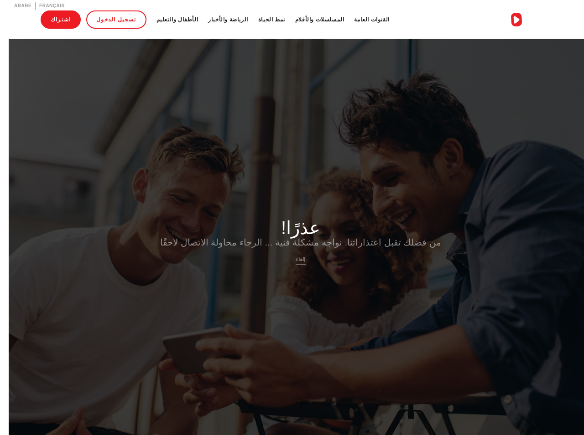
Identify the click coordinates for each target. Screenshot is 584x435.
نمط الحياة (263, 19)
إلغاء (292, 259)
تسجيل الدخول (107, 19)
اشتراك (52, 19)
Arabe (14, 5)
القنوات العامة (363, 19)
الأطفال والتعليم (169, 19)
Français (43, 5)
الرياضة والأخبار (219, 19)
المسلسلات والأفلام (311, 19)
